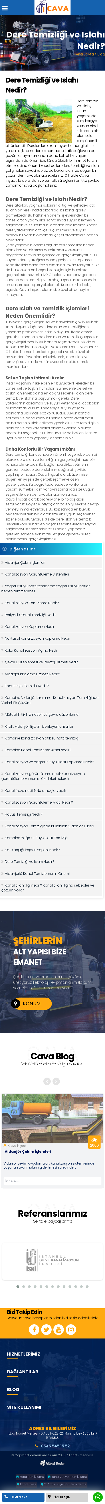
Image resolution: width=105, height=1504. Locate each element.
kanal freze (26, 1484)
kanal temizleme (30, 1477)
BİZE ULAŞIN (59, 1497)
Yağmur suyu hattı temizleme (64, 1484)
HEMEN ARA (15, 1497)
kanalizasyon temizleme (67, 1477)
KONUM (27, 1003)
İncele (12, 1181)
